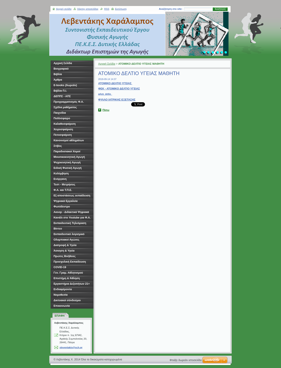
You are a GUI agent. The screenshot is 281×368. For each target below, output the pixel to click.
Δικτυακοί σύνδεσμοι (67, 300)
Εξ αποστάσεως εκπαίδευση (72, 195)
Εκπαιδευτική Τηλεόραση (70, 223)
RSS (106, 9)
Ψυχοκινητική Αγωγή (67, 162)
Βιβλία (58, 74)
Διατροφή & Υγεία (65, 245)
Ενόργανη (60, 179)
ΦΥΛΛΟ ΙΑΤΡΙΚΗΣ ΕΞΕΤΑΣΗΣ (116, 99)
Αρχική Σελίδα (106, 63)
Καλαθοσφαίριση (65, 123)
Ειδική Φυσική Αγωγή (68, 167)
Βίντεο (58, 228)
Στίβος (58, 145)
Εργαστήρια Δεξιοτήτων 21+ (72, 283)
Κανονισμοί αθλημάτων (69, 140)
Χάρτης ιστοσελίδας (87, 9)
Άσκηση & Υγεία (64, 250)
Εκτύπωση (121, 9)
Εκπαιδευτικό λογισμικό (69, 234)
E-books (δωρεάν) (65, 85)
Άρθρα (58, 79)
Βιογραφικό (61, 68)
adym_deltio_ (105, 94)
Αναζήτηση (220, 9)
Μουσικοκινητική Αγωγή (69, 156)
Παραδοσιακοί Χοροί (67, 151)
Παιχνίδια (60, 112)
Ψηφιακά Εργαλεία (66, 201)
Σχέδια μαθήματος (65, 107)
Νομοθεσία (61, 294)
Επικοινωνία (62, 305)
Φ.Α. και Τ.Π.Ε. (63, 190)
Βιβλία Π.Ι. (60, 90)
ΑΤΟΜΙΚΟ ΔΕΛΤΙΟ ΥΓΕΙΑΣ (115, 83)
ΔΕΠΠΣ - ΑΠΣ (62, 96)
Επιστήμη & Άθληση (67, 278)
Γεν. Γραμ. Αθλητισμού (68, 272)
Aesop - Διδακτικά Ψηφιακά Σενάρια (71, 212)
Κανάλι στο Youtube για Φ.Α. (72, 217)
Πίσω (105, 110)
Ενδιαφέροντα (63, 289)
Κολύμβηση (61, 173)
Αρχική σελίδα (63, 9)
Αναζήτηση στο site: (170, 9)
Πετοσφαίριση (63, 134)
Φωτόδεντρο (62, 206)
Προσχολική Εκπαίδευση (70, 261)
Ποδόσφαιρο (62, 118)
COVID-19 (60, 267)
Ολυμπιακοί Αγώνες (66, 239)
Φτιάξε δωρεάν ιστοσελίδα (186, 360)
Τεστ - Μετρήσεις (64, 184)
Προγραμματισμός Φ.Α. (69, 101)
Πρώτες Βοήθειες (65, 256)
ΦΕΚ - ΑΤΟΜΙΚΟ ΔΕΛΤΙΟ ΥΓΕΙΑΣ (119, 88)
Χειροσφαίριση (63, 129)
